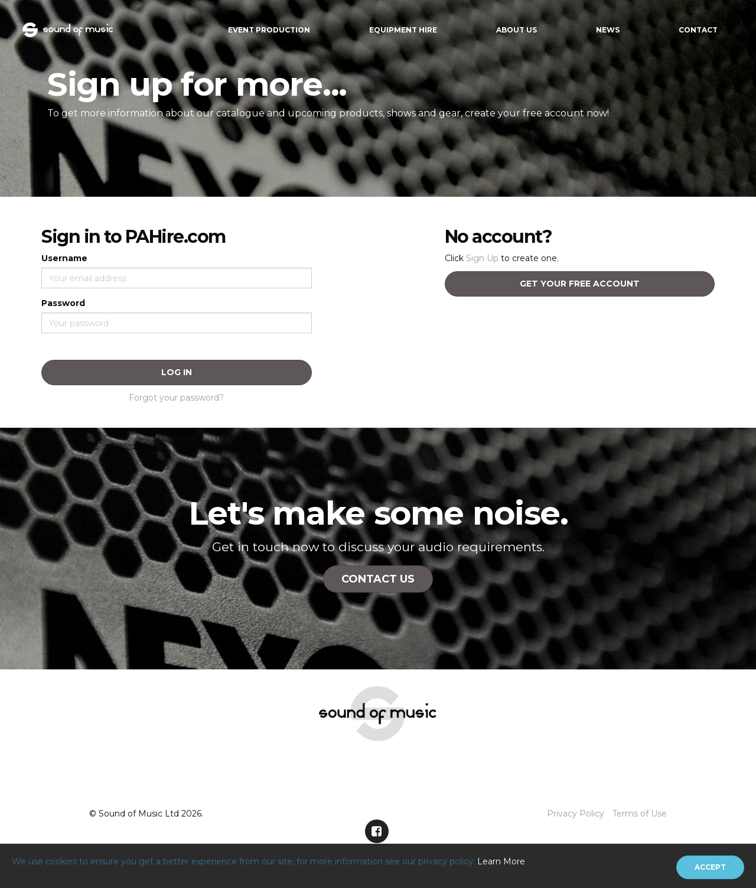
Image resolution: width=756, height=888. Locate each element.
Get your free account (580, 283)
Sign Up (482, 258)
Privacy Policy (575, 813)
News (608, 29)
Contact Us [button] (378, 579)
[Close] (710, 867)
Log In (176, 372)
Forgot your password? (176, 397)
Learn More (501, 861)
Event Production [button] (269, 29)
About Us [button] (516, 29)
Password (63, 303)
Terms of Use (639, 813)
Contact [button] (698, 29)
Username (64, 258)
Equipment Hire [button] (403, 29)
